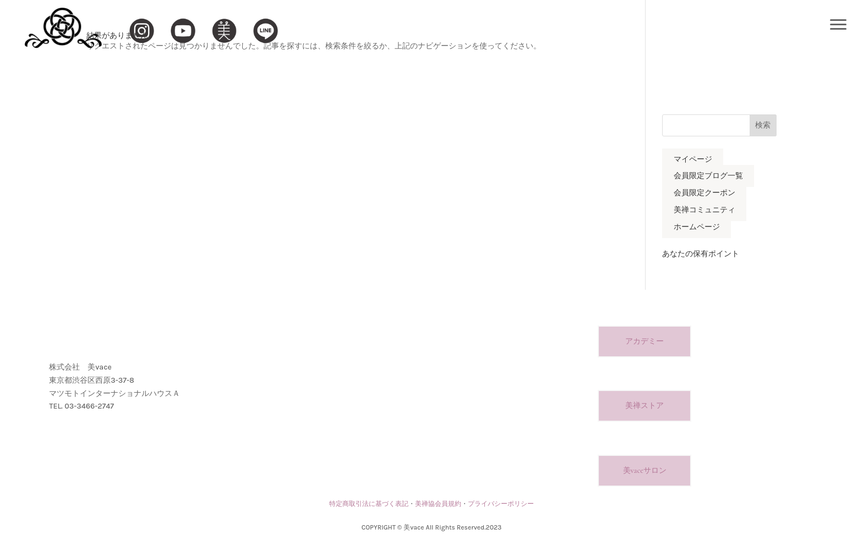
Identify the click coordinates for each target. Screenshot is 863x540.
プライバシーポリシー (501, 504)
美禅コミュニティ (704, 209)
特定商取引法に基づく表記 (368, 504)
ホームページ (697, 227)
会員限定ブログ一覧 (708, 176)
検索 (763, 125)
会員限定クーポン (704, 193)
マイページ (693, 159)
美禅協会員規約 (438, 504)
